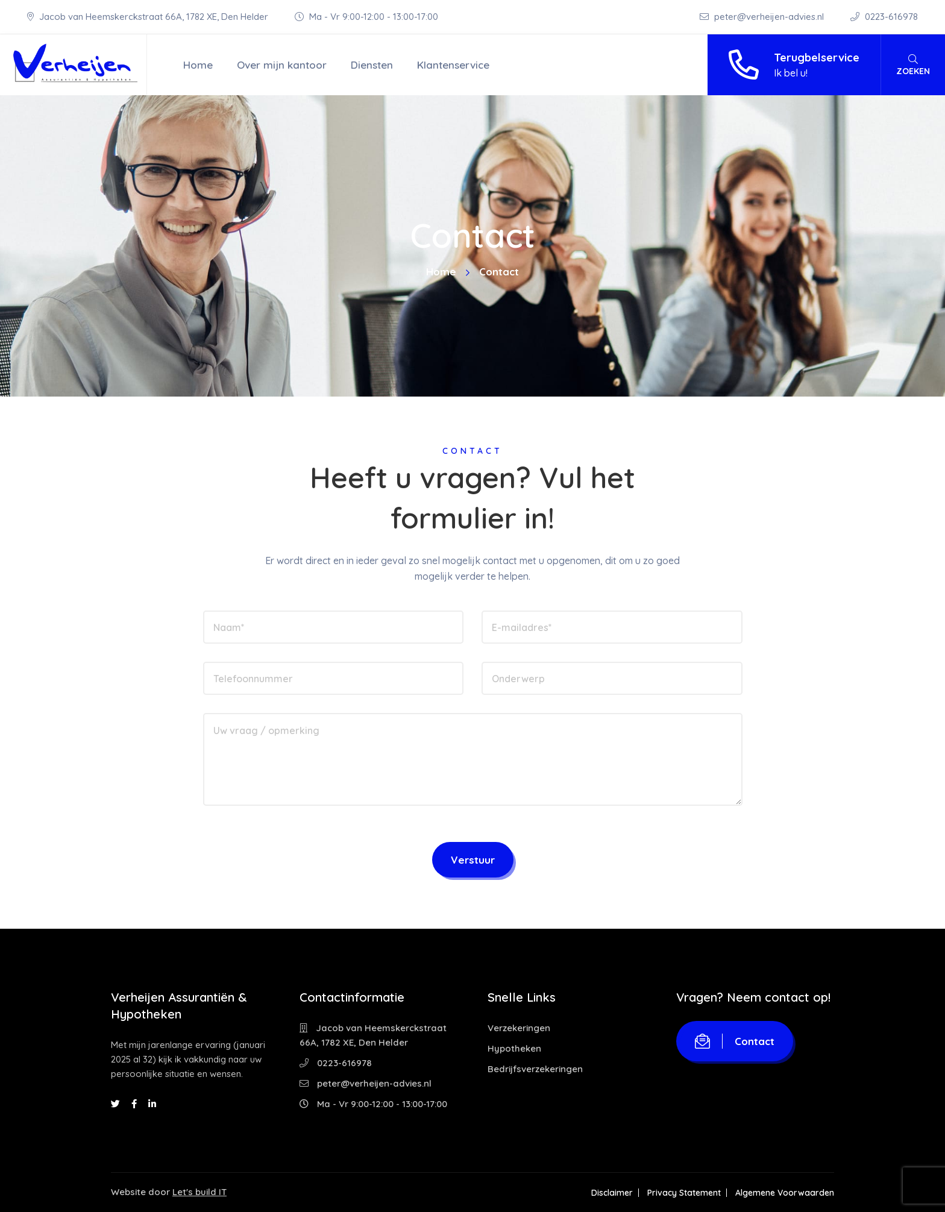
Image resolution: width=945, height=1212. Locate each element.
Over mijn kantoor (282, 64)
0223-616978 (884, 16)
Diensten (372, 64)
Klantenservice (453, 64)
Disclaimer (612, 1192)
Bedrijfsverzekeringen (535, 1069)
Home (198, 64)
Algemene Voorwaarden (784, 1192)
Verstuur (473, 859)
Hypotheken (514, 1048)
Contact (734, 1041)
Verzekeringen (519, 1028)
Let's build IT (199, 1192)
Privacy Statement (684, 1192)
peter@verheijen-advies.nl (763, 16)
